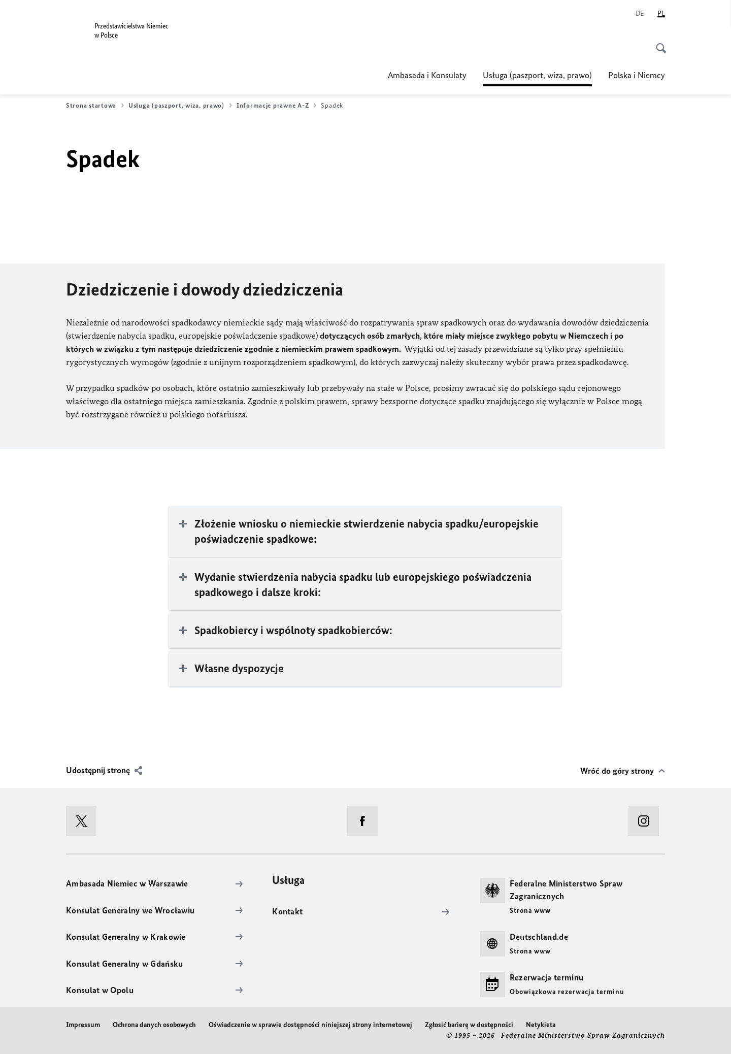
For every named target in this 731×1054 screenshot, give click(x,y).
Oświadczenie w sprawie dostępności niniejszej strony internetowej (310, 1024)
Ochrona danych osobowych (154, 1024)
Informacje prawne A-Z (276, 105)
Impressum (83, 1024)
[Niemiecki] (640, 14)
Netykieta (540, 1024)
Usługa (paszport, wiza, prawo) (537, 75)
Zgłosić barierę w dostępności (469, 1024)
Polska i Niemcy (636, 75)
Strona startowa (95, 105)
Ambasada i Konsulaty (427, 75)
